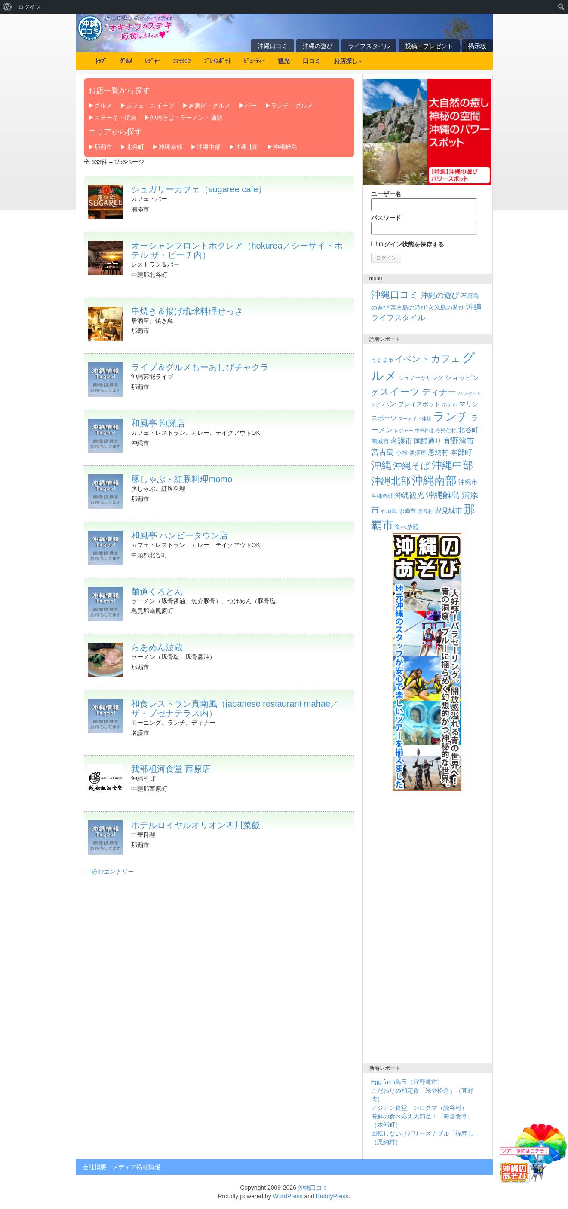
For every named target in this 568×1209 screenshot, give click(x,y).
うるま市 (382, 360)
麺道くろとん (157, 591)
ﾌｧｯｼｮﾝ (182, 61)
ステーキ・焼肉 (115, 117)
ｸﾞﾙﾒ (126, 61)
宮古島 (382, 451)
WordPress (288, 1196)
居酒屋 (417, 453)
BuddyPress (332, 1196)
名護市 (401, 441)
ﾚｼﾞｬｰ (152, 61)
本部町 (461, 452)
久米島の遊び (446, 307)
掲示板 (477, 46)
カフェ (446, 358)
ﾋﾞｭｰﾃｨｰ (254, 61)
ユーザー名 (424, 201)
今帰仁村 (446, 431)
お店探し (348, 61)
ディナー (439, 392)
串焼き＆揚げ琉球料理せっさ (187, 311)
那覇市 (103, 146)
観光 (284, 61)
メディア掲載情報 (136, 1166)
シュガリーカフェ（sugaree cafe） (199, 189)
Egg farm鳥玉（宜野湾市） (407, 1081)
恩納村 (438, 452)
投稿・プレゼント (429, 46)
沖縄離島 (285, 146)
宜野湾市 (458, 441)
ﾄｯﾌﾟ (101, 61)
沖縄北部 (247, 146)
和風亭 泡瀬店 (158, 423)
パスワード (424, 224)
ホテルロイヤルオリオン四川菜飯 (195, 825)
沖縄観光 (409, 496)
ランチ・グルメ (292, 105)
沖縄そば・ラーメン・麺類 (186, 117)
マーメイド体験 (414, 418)
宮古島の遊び (408, 307)
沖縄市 (468, 482)
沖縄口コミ (273, 46)
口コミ (312, 61)
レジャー (403, 430)
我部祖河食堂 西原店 (171, 769)
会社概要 (95, 1166)
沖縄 (381, 465)
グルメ (103, 105)
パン (389, 404)
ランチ (451, 416)
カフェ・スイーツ (150, 105)
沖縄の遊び (318, 46)
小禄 (402, 453)
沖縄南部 (170, 146)
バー (251, 105)
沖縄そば (411, 466)
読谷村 (425, 511)
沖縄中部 (208, 146)
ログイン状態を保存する (408, 244)
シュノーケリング (420, 378)
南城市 (380, 441)
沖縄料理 (382, 496)
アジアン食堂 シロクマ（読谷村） (419, 1107)
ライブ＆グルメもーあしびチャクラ (200, 367)
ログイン (29, 7)
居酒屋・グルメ (209, 105)
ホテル (449, 404)
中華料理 (424, 430)
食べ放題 (407, 526)
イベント (412, 359)
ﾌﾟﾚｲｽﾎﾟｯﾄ (217, 61)
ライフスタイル (369, 46)
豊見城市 (448, 510)
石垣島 (389, 511)
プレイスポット (419, 404)
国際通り (428, 441)
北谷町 (135, 146)
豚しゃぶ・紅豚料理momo (182, 479)
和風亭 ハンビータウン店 (179, 535)
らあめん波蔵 (157, 647)
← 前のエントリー (109, 872)
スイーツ (399, 391)
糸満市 (407, 511)
